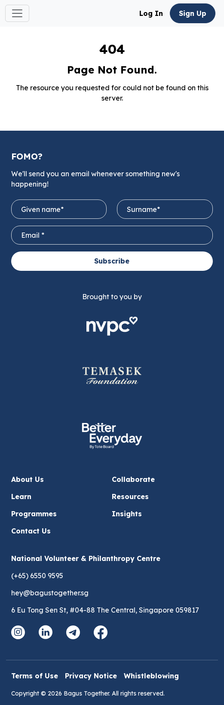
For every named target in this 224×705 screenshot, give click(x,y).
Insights (127, 513)
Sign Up (192, 13)
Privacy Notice (91, 675)
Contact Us (31, 531)
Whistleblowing (151, 675)
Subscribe (111, 261)
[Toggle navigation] (17, 13)
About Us (27, 479)
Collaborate (133, 479)
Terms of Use (34, 675)
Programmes (34, 513)
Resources (130, 496)
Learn (21, 496)
